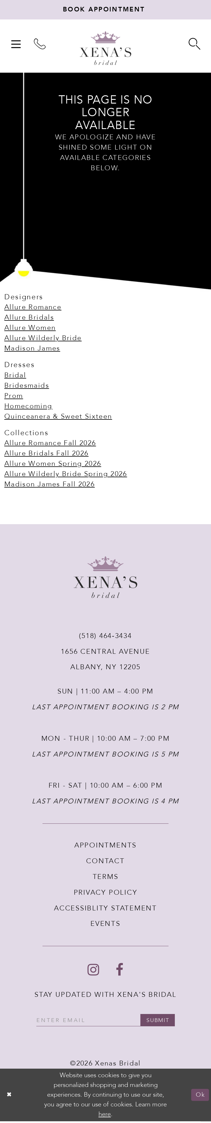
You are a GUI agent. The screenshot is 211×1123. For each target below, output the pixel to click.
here (104, 1116)
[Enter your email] (106, 1021)
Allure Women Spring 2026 (52, 465)
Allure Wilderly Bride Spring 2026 (65, 475)
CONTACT (105, 862)
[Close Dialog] (9, 1097)
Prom (13, 397)
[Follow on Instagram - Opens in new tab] (93, 971)
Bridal (15, 376)
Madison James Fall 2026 (49, 485)
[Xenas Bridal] (105, 49)
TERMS (106, 878)
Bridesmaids (26, 386)
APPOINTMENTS (105, 846)
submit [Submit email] (161, 1022)
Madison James (32, 349)
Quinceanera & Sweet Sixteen (58, 417)
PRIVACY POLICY (106, 893)
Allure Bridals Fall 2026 (46, 455)
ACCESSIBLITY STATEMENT (105, 909)
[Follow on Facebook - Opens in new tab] (119, 971)
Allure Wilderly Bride (43, 339)
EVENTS (105, 925)
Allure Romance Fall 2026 (50, 444)
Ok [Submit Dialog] (200, 1096)
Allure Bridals (29, 319)
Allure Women (30, 329)
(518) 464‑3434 (105, 637)
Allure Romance (32, 308)
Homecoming (28, 407)
